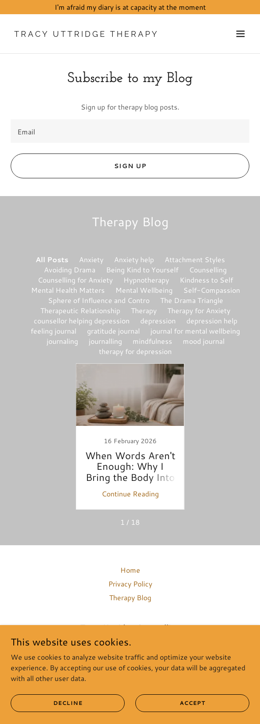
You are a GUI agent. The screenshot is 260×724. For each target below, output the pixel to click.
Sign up (130, 165)
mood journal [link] (204, 341)
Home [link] (130, 570)
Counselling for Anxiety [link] (75, 280)
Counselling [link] (208, 269)
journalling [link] (105, 341)
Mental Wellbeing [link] (144, 290)
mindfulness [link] (152, 341)
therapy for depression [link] (135, 351)
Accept (192, 703)
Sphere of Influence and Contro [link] (99, 300)
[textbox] (130, 131)
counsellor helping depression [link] (82, 320)
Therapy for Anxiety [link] (198, 310)
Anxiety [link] (91, 259)
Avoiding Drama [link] (69, 269)
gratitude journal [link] (113, 331)
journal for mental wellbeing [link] (195, 331)
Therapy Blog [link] (130, 597)
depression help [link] (211, 320)
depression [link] (158, 320)
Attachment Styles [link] (195, 259)
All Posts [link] (51, 259)
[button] (240, 34)
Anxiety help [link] (134, 259)
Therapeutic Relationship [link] (80, 310)
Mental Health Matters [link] (68, 290)
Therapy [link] (144, 310)
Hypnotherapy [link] (146, 280)
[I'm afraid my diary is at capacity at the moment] (130, 7)
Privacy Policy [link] (130, 583)
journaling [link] (62, 341)
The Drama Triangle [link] (191, 300)
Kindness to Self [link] (206, 280)
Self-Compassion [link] (211, 290)
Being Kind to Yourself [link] (142, 269)
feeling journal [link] (53, 331)
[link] (94, 34)
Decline (68, 703)
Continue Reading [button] (130, 493)
